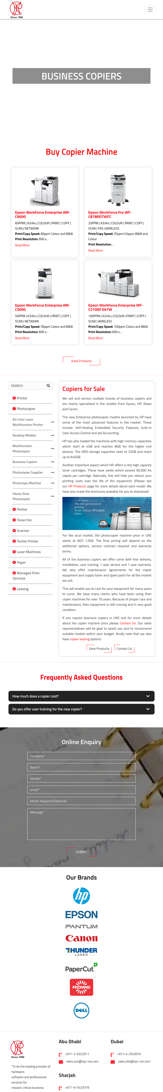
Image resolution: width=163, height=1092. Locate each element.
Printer (22, 398)
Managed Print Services (26, 575)
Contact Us (124, 648)
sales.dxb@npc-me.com (134, 1061)
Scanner (23, 530)
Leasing (23, 589)
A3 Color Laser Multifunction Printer (28, 422)
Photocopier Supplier (28, 472)
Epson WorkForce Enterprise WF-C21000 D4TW (115, 307)
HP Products (77, 486)
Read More (22, 245)
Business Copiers (25, 461)
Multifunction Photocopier (22, 448)
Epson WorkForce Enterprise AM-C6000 (42, 214)
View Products (81, 360)
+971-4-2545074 (129, 1054)
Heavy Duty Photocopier (21, 496)
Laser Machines (29, 552)
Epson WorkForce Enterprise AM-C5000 (42, 307)
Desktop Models (24, 435)
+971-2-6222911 (77, 1054)
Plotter (22, 509)
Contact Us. (128, 623)
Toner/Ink (24, 520)
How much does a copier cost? (35, 696)
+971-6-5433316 (77, 1087)
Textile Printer (27, 541)
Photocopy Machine (27, 482)
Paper (21, 562)
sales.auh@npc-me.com (82, 1061)
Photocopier (26, 408)
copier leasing (80, 639)
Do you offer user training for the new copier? (47, 709)
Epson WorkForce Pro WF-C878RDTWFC (110, 214)
